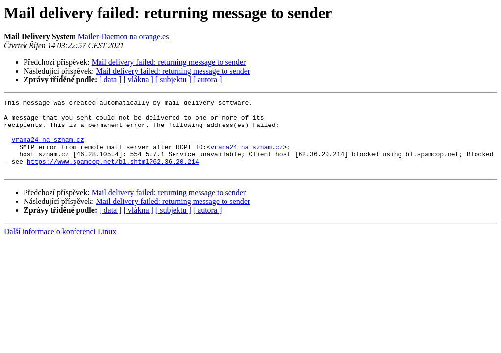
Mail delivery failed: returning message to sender (169, 62)
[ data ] (110, 80)
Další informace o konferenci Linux (60, 246)
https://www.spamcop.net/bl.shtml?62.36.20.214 (113, 174)
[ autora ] (207, 80)
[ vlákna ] (138, 80)
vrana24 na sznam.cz (48, 148)
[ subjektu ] (173, 80)
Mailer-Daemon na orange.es (123, 36)
